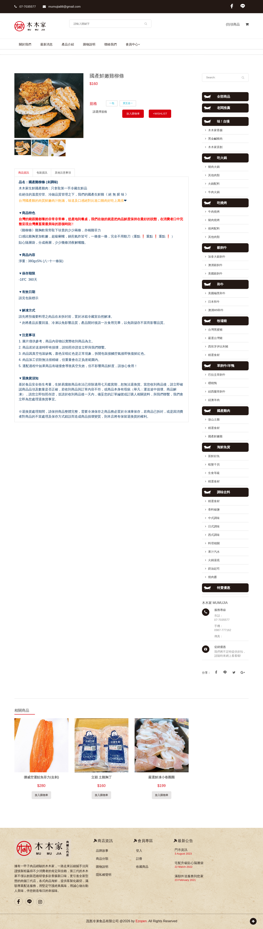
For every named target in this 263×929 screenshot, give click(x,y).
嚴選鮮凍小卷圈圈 (161, 777)
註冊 (139, 858)
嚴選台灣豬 (215, 338)
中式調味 (214, 518)
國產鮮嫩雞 (215, 436)
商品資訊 (23, 172)
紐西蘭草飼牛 (216, 391)
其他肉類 (214, 175)
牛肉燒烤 (214, 211)
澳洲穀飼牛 (215, 265)
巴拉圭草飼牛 (216, 374)
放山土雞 (214, 419)
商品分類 (102, 858)
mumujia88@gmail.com (62, 6)
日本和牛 (214, 301)
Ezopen (141, 921)
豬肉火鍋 (214, 166)
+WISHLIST (160, 113)
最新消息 (46, 44)
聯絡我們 (110, 44)
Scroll (253, 921)
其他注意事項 (63, 172)
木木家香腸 (215, 130)
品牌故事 (102, 850)
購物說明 (89, 44)
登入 (139, 850)
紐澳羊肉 (214, 400)
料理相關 (214, 543)
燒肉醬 (212, 577)
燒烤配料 (214, 228)
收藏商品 (142, 866)
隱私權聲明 (103, 874)
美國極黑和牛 (216, 293)
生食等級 (214, 473)
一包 (111, 103)
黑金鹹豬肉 (215, 138)
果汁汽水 (214, 551)
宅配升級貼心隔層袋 (189, 863)
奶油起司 (214, 568)
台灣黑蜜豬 (215, 329)
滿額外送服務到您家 (189, 876)
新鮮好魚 (214, 456)
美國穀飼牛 (215, 273)
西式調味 (214, 534)
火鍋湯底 (214, 560)
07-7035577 (25, 6)
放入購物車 (133, 113)
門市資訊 (181, 849)
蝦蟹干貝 (214, 464)
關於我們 (25, 44)
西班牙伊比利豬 (218, 346)
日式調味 (214, 526)
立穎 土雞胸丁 (101, 777)
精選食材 (214, 355)
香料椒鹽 (214, 509)
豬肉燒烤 (214, 220)
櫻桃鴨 (212, 383)
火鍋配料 (214, 183)
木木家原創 (215, 147)
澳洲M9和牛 (216, 310)
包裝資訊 (42, 172)
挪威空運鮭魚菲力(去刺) (41, 777)
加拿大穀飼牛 (216, 256)
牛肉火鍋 (214, 192)
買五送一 (128, 103)
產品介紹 (68, 44)
